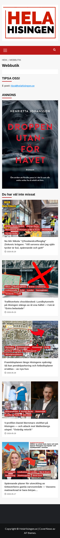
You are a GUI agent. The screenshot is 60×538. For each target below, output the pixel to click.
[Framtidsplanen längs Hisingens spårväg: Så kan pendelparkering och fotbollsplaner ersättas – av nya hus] (30, 339)
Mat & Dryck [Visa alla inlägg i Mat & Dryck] (34, 230)
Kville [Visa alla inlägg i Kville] (22, 290)
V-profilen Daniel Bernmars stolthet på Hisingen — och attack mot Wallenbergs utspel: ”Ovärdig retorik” (27, 426)
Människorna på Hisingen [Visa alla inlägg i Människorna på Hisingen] (16, 230)
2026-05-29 (11, 252)
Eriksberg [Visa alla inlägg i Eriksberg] (41, 287)
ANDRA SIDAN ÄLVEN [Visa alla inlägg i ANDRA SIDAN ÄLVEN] (14, 226)
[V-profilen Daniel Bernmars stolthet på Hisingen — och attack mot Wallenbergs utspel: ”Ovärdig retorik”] (30, 400)
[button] (5, 50)
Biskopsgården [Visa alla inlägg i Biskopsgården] (19, 287)
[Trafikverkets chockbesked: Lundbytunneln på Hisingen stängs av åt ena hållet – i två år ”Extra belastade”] (30, 278)
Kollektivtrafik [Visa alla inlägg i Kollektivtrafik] (11, 290)
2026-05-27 (11, 494)
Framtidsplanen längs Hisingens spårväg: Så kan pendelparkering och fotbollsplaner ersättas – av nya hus (28, 365)
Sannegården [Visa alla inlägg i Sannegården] (41, 290)
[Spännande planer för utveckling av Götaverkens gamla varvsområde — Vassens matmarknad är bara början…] (30, 460)
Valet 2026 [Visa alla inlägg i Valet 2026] (26, 415)
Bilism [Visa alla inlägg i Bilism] (8, 287)
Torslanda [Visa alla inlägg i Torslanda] (9, 294)
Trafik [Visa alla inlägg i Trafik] (18, 294)
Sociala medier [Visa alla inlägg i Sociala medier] (11, 233)
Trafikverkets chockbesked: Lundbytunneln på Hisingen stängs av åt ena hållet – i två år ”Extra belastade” (29, 305)
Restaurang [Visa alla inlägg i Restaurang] (47, 230)
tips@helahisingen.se (23, 85)
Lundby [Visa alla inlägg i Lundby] (30, 290)
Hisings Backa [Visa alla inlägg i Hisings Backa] (33, 226)
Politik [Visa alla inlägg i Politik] (17, 415)
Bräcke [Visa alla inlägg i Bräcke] (32, 287)
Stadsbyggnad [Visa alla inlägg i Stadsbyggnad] (30, 351)
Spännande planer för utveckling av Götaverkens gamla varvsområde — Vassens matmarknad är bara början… (30, 486)
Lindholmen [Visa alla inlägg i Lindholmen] (23, 472)
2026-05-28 (11, 373)
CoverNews (45, 528)
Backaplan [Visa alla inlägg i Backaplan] (9, 347)
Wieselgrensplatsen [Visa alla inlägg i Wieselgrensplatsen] (13, 354)
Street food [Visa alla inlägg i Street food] (37, 475)
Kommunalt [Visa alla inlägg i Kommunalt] (37, 347)
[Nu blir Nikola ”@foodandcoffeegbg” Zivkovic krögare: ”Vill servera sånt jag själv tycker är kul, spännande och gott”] (30, 218)
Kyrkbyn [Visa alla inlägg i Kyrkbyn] (8, 351)
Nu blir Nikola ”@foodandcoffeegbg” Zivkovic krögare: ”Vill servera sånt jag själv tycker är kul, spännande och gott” (29, 244)
